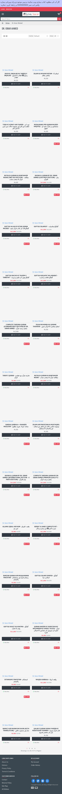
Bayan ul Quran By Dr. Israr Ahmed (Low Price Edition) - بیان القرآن (46, 177)
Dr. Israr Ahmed (8, 70)
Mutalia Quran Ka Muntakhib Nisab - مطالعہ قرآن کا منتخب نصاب (46, 376)
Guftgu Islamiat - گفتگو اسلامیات (46, 226)
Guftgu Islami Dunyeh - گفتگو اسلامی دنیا (46, 576)
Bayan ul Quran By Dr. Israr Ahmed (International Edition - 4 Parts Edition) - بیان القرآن (16, 477)
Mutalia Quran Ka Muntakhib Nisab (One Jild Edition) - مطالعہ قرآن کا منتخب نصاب (16, 177)
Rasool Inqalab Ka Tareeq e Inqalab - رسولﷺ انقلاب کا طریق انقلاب (16, 75)
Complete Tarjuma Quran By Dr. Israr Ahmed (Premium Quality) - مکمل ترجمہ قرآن (46, 477)
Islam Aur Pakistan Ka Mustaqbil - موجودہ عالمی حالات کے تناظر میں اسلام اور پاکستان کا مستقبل (46, 426)
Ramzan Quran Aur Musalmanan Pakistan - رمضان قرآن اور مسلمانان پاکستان (16, 577)
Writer (8, 23)
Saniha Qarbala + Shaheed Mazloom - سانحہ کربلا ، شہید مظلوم (16, 425)
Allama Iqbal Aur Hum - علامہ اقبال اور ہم (16, 527)
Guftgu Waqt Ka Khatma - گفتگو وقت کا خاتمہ (16, 627)
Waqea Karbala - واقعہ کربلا (46, 679)
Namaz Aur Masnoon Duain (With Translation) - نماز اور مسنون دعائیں (16, 729)
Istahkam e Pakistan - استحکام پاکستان (16, 680)
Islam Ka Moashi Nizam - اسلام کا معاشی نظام (46, 74)
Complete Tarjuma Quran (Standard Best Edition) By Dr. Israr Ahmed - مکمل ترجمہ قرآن (16, 326)
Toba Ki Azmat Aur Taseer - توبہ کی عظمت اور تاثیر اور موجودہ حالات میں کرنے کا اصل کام (16, 126)
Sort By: (31, 36)
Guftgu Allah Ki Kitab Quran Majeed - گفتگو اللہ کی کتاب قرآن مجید (16, 227)
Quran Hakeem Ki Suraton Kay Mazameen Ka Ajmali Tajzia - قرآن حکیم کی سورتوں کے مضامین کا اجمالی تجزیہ (46, 629)
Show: (51, 36)
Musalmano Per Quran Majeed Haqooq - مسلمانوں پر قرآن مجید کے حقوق (46, 126)
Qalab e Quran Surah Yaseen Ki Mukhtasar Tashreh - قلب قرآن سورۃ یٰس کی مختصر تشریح (46, 730)
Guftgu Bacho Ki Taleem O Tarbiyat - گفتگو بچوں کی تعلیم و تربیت (16, 276)
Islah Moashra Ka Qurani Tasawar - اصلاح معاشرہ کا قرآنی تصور (46, 325)
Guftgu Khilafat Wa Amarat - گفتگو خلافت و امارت (46, 276)
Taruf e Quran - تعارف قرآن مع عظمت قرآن (16, 376)
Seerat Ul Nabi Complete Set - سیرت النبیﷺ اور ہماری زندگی (46, 527)
